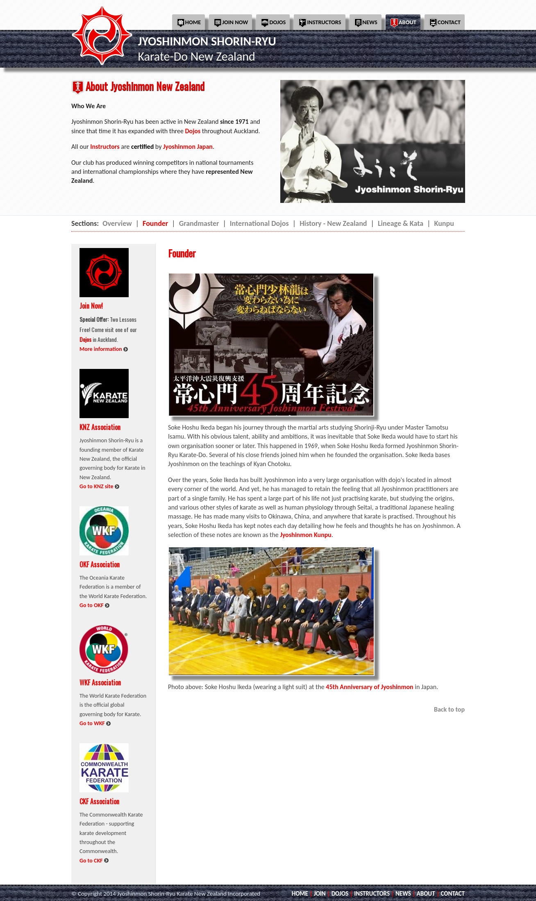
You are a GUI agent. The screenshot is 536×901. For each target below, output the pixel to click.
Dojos (273, 23)
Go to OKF (92, 605)
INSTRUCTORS (372, 893)
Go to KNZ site (97, 486)
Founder (155, 223)
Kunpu (444, 223)
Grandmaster (199, 223)
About (403, 23)
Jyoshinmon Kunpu (306, 535)
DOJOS (340, 893)
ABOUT (426, 893)
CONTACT (453, 893)
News (365, 23)
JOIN (320, 893)
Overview (117, 223)
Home (188, 23)
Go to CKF (91, 860)
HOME (300, 893)
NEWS (403, 893)
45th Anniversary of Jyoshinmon (369, 687)
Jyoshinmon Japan (188, 146)
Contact (445, 23)
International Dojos (259, 223)
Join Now (230, 23)
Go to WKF (92, 723)
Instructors (319, 23)
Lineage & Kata (400, 223)
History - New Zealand (333, 223)
